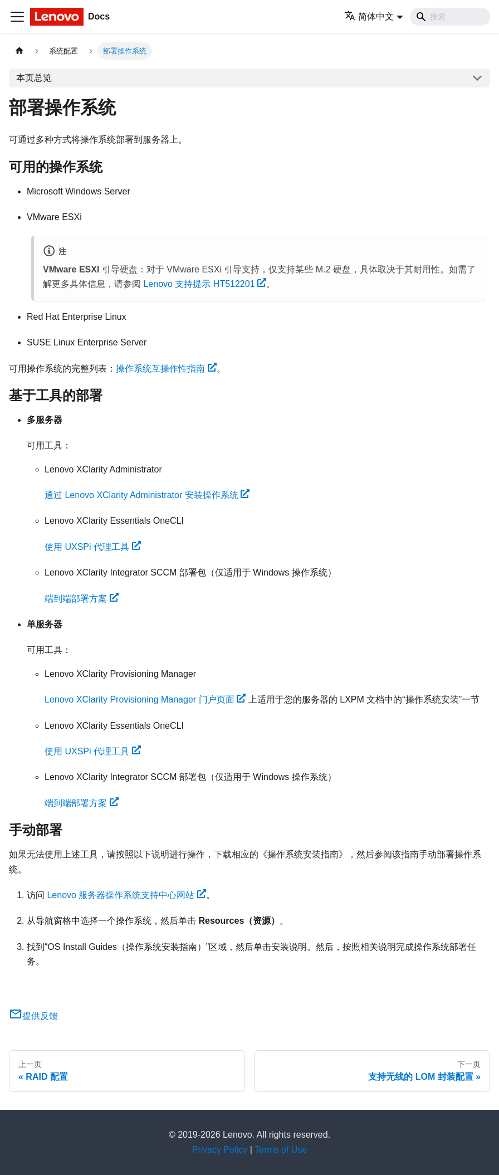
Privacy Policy (220, 1149)
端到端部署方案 (82, 598)
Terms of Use (281, 1149)
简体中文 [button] (369, 16)
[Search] (450, 17)
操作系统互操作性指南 (166, 368)
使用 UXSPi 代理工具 (93, 547)
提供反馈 (33, 1016)
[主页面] (19, 51)
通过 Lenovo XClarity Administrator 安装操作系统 (147, 495)
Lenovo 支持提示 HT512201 (204, 284)
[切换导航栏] (17, 16)
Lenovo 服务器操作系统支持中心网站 (126, 895)
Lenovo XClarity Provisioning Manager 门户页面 (145, 699)
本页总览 (34, 77)
